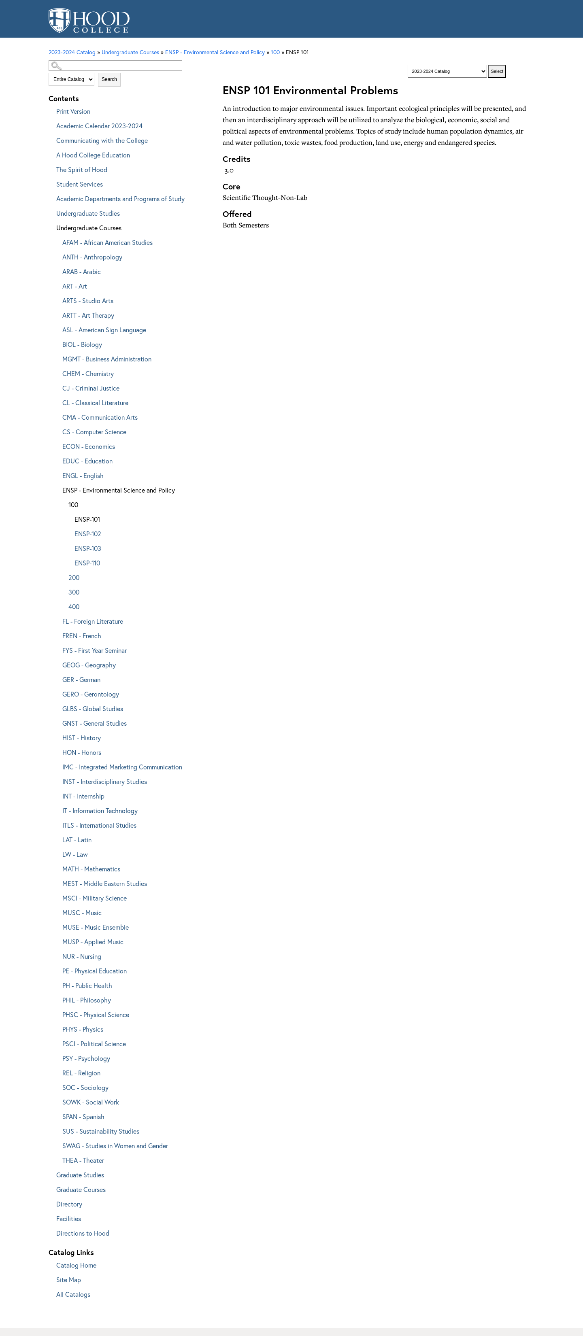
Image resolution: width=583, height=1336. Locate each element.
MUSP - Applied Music (92, 941)
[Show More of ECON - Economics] (57, 445)
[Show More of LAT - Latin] (57, 838)
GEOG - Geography (89, 665)
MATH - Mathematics (91, 868)
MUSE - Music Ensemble (95, 927)
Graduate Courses (81, 1189)
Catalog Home (76, 1265)
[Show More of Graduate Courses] (51, 1188)
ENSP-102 (87, 533)
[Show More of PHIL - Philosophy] (57, 998)
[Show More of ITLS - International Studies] (57, 824)
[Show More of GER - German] (57, 678)
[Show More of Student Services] (51, 183)
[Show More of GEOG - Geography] (57, 663)
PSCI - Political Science (94, 1043)
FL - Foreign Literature (92, 621)
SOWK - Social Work (90, 1102)
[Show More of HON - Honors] (57, 751)
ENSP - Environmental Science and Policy (215, 52)
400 (73, 606)
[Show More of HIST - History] (57, 736)
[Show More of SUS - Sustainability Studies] (57, 1130)
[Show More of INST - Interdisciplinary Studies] (57, 780)
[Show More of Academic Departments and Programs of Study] (51, 197)
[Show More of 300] (63, 591)
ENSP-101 (87, 519)
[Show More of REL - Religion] (57, 1071)
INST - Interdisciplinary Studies (104, 781)
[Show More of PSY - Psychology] (57, 1057)
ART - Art (74, 286)
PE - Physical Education (94, 970)
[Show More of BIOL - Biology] (57, 343)
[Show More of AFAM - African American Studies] (57, 241)
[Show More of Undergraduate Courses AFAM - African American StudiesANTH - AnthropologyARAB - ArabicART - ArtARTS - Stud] (51, 226)
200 (73, 577)
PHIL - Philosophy (86, 1000)
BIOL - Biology (82, 344)
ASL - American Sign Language (104, 329)
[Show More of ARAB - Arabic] (57, 270)
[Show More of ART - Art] (57, 285)
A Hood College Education (93, 155)
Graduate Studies (80, 1174)
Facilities (68, 1218)
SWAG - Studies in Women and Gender (115, 1145)
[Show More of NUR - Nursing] (57, 955)
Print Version (73, 111)
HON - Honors (81, 752)
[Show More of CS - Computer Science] (57, 430)
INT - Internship (83, 796)
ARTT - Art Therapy (88, 315)
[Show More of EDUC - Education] (57, 459)
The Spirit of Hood (81, 169)
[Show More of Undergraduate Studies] (51, 212)
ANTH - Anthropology (92, 257)
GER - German (81, 679)
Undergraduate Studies (88, 213)
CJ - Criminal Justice (90, 388)
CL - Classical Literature (95, 402)
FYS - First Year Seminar (94, 650)
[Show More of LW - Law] (57, 853)
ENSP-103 (87, 548)
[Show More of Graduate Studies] (51, 1173)
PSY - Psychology (86, 1058)
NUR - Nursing (81, 956)
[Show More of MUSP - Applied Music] (57, 940)
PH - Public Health (87, 985)
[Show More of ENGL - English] (57, 474)
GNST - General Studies (94, 723)
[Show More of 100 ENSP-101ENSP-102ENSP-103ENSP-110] (63, 503)
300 (73, 592)
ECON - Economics (88, 446)
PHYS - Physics (82, 1029)
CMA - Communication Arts (100, 417)
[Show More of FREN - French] (57, 634)
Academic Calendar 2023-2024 (99, 125)
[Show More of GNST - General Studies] (57, 722)
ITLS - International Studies (99, 825)
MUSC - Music (82, 912)
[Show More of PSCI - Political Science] (57, 1042)
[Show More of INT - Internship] (57, 795)
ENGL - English (83, 475)
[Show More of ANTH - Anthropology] (57, 255)
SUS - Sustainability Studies (100, 1131)
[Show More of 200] (63, 576)
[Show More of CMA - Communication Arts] (57, 416)
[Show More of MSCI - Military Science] (57, 896)
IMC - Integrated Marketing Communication (122, 767)
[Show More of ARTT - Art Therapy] (57, 314)
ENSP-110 (87, 563)
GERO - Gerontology (90, 694)
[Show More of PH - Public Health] (57, 984)
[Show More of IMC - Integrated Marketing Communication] (57, 765)
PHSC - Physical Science (95, 1014)
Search (109, 79)
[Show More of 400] (63, 605)
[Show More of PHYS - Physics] (57, 1028)
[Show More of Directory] (51, 1202)
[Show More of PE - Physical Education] (57, 969)
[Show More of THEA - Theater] (57, 1159)
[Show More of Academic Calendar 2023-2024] (51, 124)
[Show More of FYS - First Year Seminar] (57, 649)
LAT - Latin (76, 839)
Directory (69, 1204)
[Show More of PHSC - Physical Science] (57, 1013)
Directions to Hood (82, 1233)
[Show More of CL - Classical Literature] (57, 401)
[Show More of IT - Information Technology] (57, 809)
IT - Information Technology (100, 810)
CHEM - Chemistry (88, 373)
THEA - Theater (83, 1160)
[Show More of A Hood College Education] (51, 153)
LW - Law (75, 854)
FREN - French (81, 635)
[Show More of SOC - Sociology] (57, 1086)
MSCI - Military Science (94, 898)
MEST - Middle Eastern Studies (104, 883)
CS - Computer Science (94, 431)
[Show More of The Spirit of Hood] (51, 168)
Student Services (79, 184)
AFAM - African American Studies (107, 242)
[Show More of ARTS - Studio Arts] (57, 299)
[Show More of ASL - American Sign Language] (57, 328)
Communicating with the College (102, 140)
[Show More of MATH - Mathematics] (57, 867)
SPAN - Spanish (83, 1116)
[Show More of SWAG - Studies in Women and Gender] (57, 1144)
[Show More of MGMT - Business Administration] (57, 357)
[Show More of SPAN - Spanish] (57, 1115)
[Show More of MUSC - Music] (57, 911)
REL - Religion (81, 1072)
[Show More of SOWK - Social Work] (57, 1100)
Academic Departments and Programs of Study (120, 198)
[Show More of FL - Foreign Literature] (57, 620)
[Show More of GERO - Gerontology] (57, 693)
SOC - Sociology (85, 1087)
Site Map (68, 1279)
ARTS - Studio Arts (87, 300)
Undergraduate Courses (88, 227)
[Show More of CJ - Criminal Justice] (57, 387)
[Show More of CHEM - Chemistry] (57, 372)
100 (275, 52)
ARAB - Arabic (81, 271)
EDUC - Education (87, 461)
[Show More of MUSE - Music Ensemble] (57, 926)
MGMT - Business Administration (106, 359)
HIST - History (81, 737)
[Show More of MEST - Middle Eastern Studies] (57, 882)
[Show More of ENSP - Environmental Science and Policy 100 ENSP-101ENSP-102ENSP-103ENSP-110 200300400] (57, 489)
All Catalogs (73, 1294)
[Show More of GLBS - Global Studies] (57, 707)
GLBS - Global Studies (92, 708)
